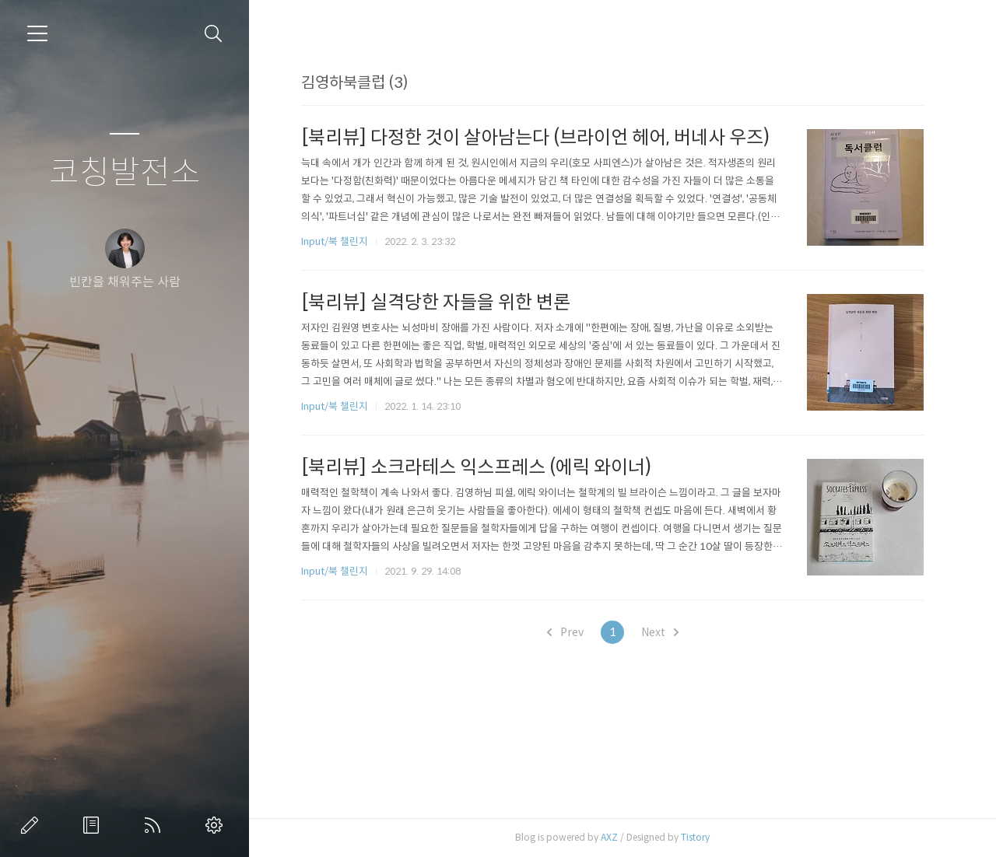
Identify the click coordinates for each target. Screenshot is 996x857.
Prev (565, 632)
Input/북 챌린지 (334, 241)
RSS (155, 825)
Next (660, 632)
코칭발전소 (125, 173)
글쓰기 (32, 825)
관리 (217, 825)
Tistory (695, 837)
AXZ (609, 837)
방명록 (94, 825)
